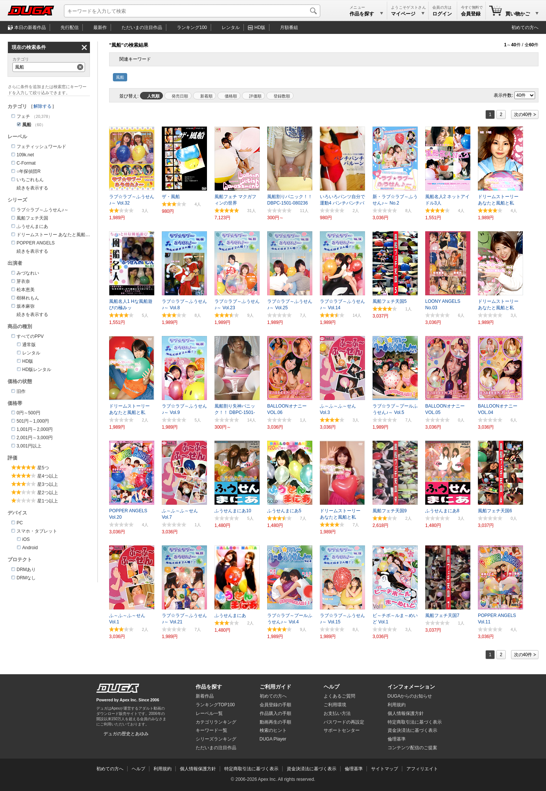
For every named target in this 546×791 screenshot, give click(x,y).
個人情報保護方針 (406, 713)
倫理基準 (397, 739)
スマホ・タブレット (37, 531)
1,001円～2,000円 (35, 429)
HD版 (259, 27)
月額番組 (289, 27)
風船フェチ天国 (32, 218)
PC (20, 522)
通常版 (29, 344)
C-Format (26, 163)
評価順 (255, 96)
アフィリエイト (422, 768)
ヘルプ (331, 687)
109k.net (25, 154)
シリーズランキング (216, 739)
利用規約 (397, 704)
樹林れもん (28, 298)
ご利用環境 (335, 704)
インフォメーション (411, 687)
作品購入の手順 (275, 713)
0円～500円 (28, 412)
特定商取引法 (415, 722)
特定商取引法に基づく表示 (251, 768)
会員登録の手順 (275, 704)
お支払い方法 (337, 713)
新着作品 (205, 696)
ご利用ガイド (275, 687)
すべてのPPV (30, 336)
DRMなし (26, 577)
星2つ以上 (47, 492)
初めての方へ (524, 27)
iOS (26, 539)
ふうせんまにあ (32, 226)
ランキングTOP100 (215, 704)
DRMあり (26, 569)
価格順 (231, 96)
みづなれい (28, 273)
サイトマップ (384, 768)
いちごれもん (30, 179)
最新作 (100, 27)
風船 (120, 77)
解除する (42, 106)
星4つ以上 (47, 476)
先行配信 (70, 27)
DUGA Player (273, 739)
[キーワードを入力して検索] (192, 11)
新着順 (206, 96)
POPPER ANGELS (36, 243)
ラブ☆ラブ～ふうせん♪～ (42, 209)
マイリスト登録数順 (280, 95)
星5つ (43, 467)
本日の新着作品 (30, 27)
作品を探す (209, 687)
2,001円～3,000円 (35, 437)
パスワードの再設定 (344, 722)
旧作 (21, 391)
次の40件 (523, 114)
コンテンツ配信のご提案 (412, 747)
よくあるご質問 (339, 696)
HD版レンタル (36, 369)
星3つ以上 (47, 484)
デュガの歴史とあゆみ (126, 733)
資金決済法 (412, 730)
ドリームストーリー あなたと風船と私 (55, 234)
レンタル (231, 27)
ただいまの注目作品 (216, 747)
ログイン (442, 14)
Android (30, 547)
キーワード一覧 (211, 730)
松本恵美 (26, 289)
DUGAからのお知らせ (410, 696)
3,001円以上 (29, 446)
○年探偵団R (29, 171)
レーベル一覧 (209, 713)
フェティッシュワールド (41, 146)
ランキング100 (192, 27)
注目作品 (142, 27)
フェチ (23, 116)
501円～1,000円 (33, 421)
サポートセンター (342, 730)
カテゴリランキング (216, 722)
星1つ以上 (47, 501)
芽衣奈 (23, 281)
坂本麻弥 (26, 306)
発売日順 (180, 96)
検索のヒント (273, 730)
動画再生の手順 (275, 722)
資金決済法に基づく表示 (311, 768)
